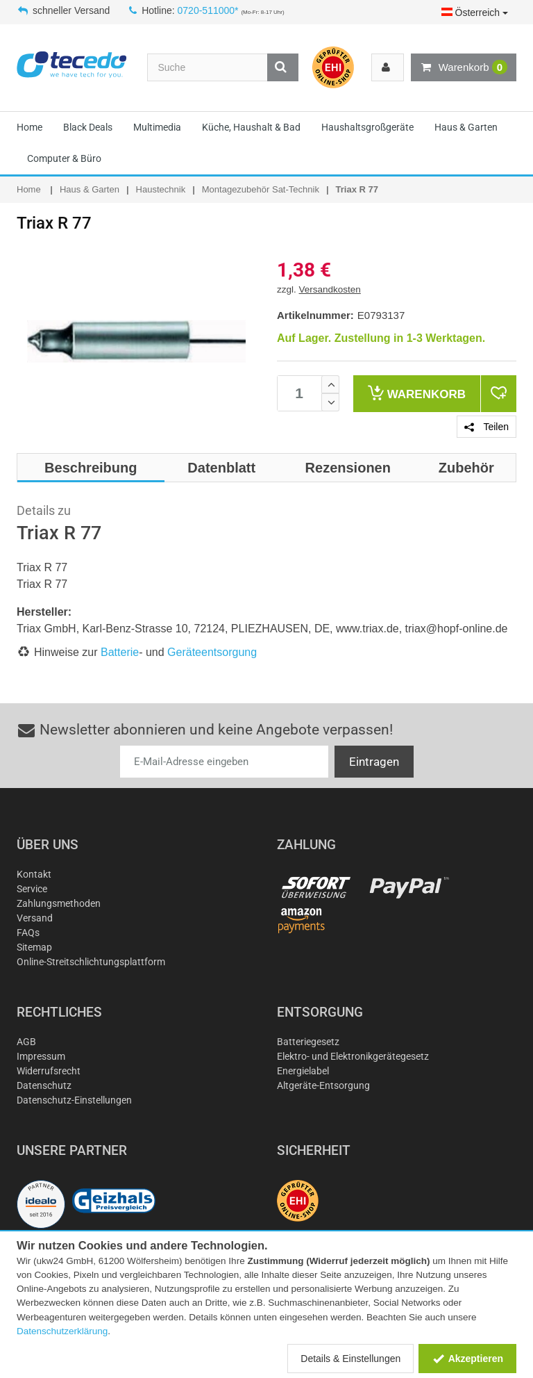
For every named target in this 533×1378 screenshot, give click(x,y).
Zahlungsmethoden (59, 903)
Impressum (41, 1056)
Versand (35, 918)
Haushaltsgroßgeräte (367, 127)
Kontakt (34, 874)
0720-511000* (208, 10)
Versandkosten (330, 289)
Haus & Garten (466, 127)
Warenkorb (463, 67)
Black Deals (87, 127)
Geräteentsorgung (212, 652)
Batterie (120, 652)
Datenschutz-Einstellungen (74, 1100)
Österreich (474, 12)
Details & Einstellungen (350, 1358)
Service (32, 888)
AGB (26, 1041)
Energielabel (303, 1070)
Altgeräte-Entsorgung (323, 1085)
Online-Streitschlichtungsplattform (91, 961)
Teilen (486, 426)
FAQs (28, 932)
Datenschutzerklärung (62, 1331)
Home (29, 127)
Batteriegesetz (308, 1041)
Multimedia (157, 127)
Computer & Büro (64, 158)
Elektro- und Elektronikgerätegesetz (353, 1056)
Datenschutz (44, 1085)
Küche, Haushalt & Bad (251, 127)
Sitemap (34, 947)
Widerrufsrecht (49, 1070)
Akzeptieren (467, 1358)
